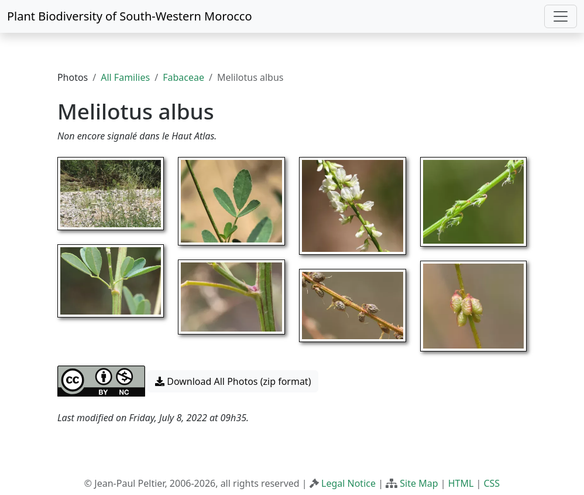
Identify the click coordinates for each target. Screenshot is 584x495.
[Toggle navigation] (560, 16)
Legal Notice (348, 483)
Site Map (419, 483)
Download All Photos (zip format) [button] (233, 381)
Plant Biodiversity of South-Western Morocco (129, 16)
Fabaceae (183, 77)
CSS (491, 483)
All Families (125, 77)
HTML (461, 483)
